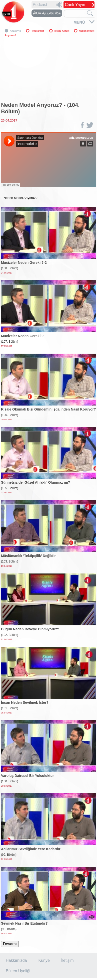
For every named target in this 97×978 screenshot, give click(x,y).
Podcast (40, 4)
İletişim (67, 960)
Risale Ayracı (62, 30)
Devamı (10, 944)
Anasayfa (15, 30)
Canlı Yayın (75, 4)
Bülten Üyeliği (18, 971)
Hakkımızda (16, 960)
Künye (44, 960)
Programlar (37, 30)
